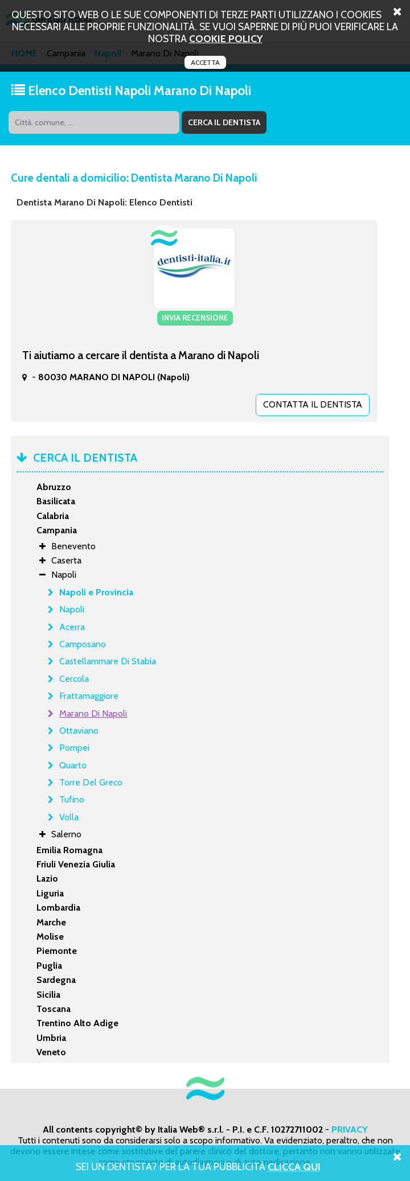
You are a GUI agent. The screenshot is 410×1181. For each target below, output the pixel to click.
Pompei (74, 747)
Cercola (74, 678)
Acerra (72, 626)
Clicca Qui (294, 1166)
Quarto (73, 764)
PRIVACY (349, 1129)
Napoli (71, 609)
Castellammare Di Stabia (107, 661)
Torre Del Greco (90, 781)
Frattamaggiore (88, 695)
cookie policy (226, 38)
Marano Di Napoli (93, 712)
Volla (69, 816)
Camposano (82, 643)
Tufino (71, 799)
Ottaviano (79, 730)
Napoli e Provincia (96, 591)
